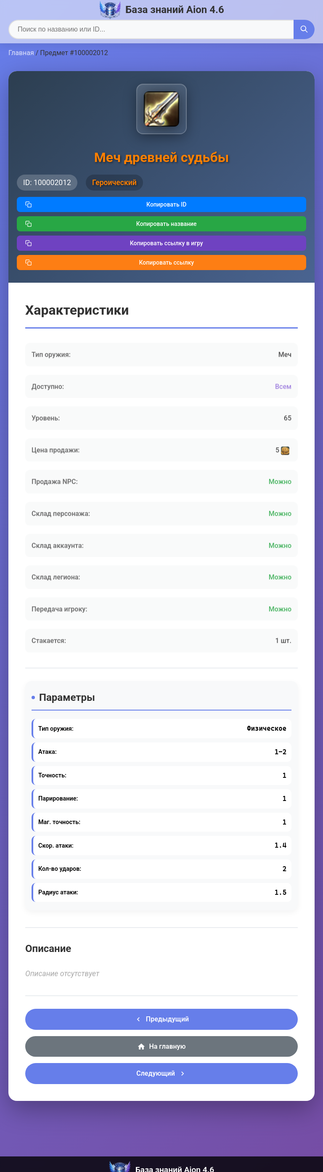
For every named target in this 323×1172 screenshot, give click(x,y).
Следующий (161, 1073)
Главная (21, 53)
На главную (161, 1046)
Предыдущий (161, 1019)
